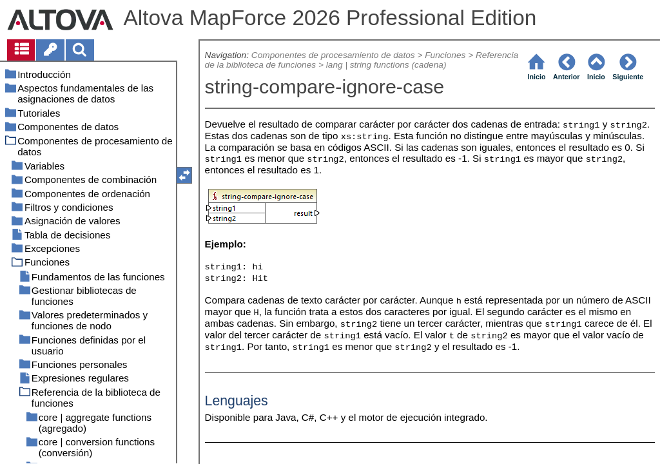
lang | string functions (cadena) (386, 65)
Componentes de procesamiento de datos (333, 55)
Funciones (445, 55)
